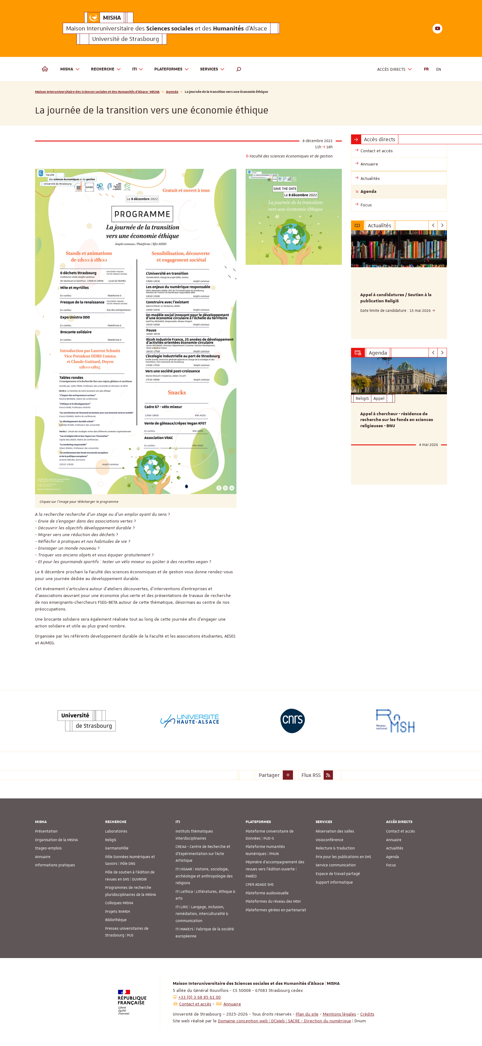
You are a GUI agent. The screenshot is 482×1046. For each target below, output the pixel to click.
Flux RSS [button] (311, 775)
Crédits (367, 1014)
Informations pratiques (55, 865)
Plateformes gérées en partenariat (276, 910)
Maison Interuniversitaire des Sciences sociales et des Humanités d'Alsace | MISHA (97, 91)
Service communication (336, 865)
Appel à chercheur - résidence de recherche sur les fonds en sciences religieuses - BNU (396, 420)
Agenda (172, 91)
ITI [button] (138, 69)
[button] (238, 69)
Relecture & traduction (335, 848)
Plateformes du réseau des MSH (273, 901)
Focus (391, 865)
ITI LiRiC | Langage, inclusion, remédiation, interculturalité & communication (202, 914)
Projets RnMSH (117, 911)
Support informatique (334, 882)
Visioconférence (329, 839)
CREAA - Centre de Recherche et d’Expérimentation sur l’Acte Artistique (203, 853)
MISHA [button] (70, 69)
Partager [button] (269, 775)
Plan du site (307, 1014)
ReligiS (110, 839)
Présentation (46, 831)
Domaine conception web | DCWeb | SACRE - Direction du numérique (284, 1021)
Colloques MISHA (119, 903)
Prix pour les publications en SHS (343, 856)
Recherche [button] (106, 69)
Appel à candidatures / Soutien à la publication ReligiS (396, 298)
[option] (399, 284)
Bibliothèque (116, 919)
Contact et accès (400, 831)
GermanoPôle (116, 848)
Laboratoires (116, 831)
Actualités (394, 848)
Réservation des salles (335, 831)
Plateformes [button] (171, 69)
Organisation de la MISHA (56, 839)
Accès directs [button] (394, 69)
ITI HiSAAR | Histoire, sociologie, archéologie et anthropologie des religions (204, 876)
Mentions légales (339, 1014)
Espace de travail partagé (338, 873)
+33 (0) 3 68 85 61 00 (199, 997)
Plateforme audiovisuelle (267, 893)
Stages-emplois (48, 848)
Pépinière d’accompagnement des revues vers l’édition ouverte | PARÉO (275, 869)
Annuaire (42, 856)
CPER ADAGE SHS (260, 884)
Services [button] (212, 69)
